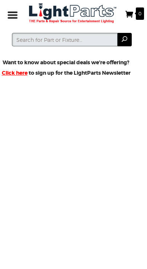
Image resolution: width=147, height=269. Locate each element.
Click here (15, 72)
